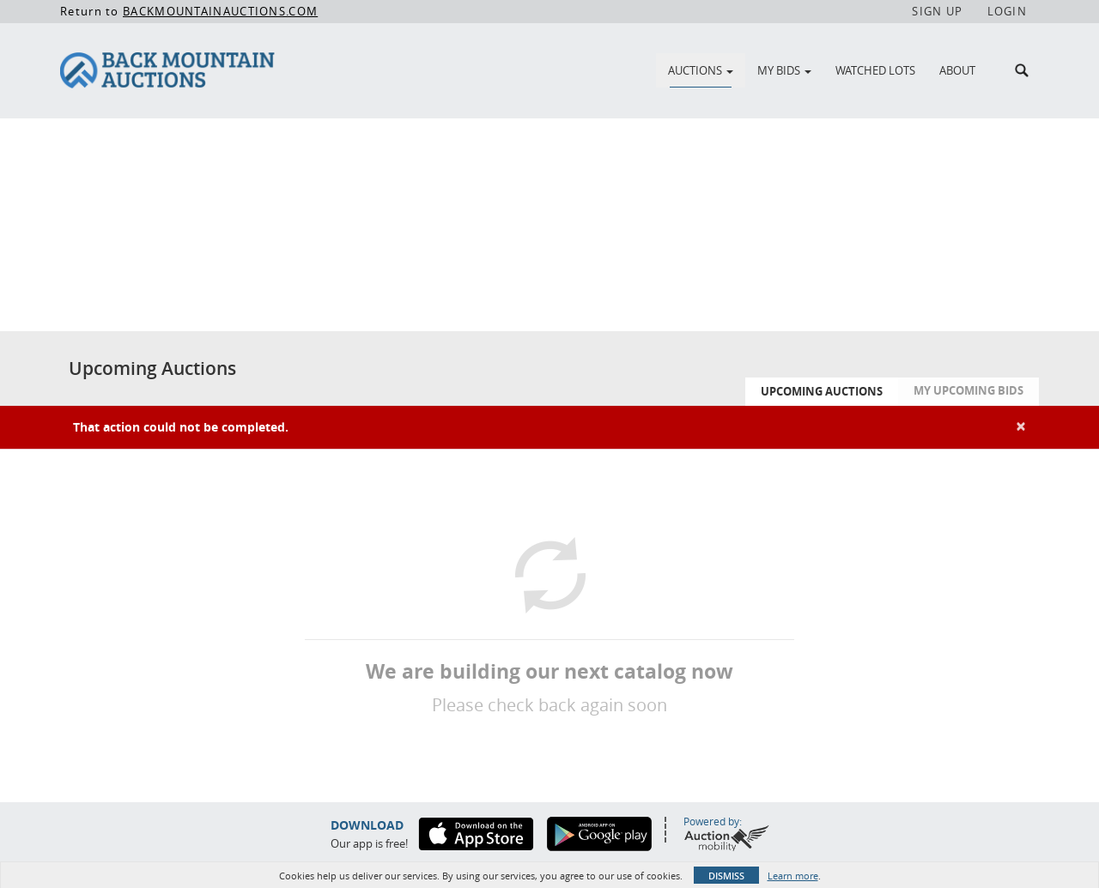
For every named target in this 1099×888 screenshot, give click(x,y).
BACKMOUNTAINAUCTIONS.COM (220, 11)
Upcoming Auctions (822, 391)
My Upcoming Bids (968, 390)
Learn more (793, 875)
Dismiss (726, 875)
